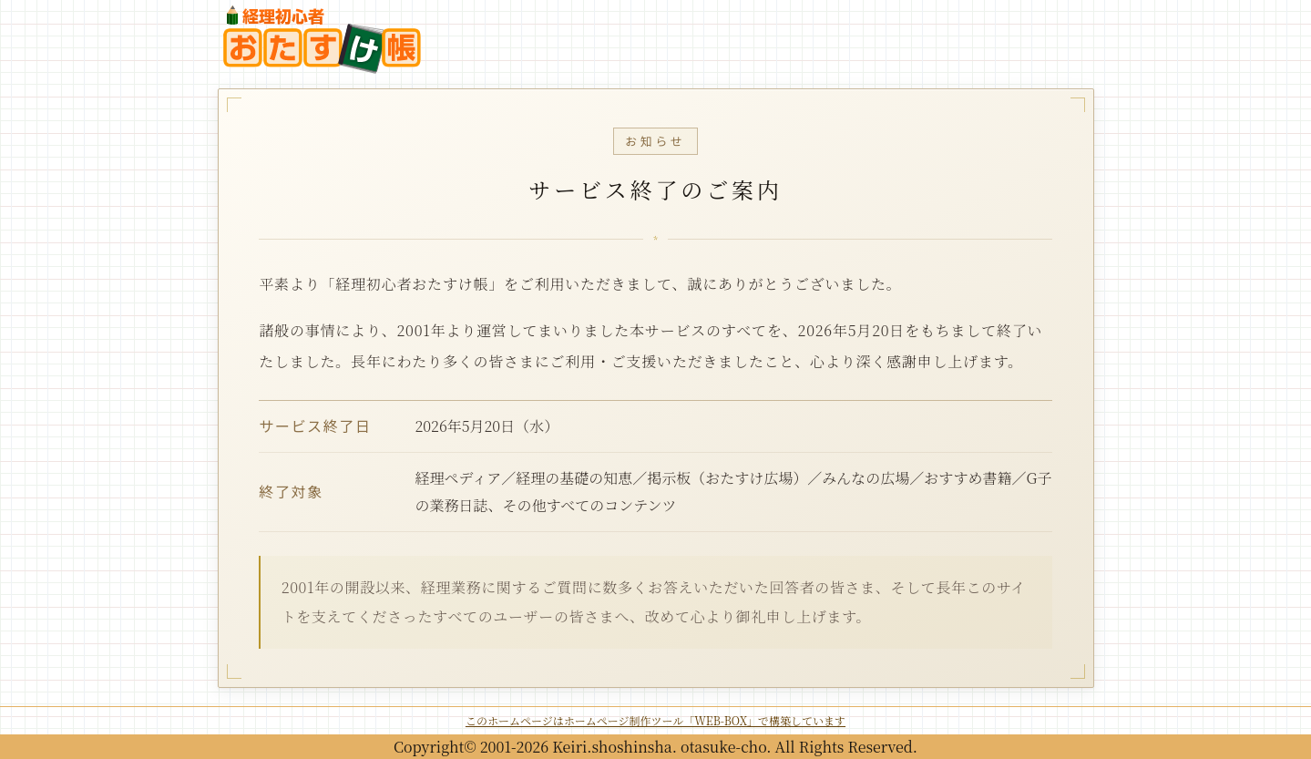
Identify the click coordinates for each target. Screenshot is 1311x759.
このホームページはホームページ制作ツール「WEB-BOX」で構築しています (655, 720)
